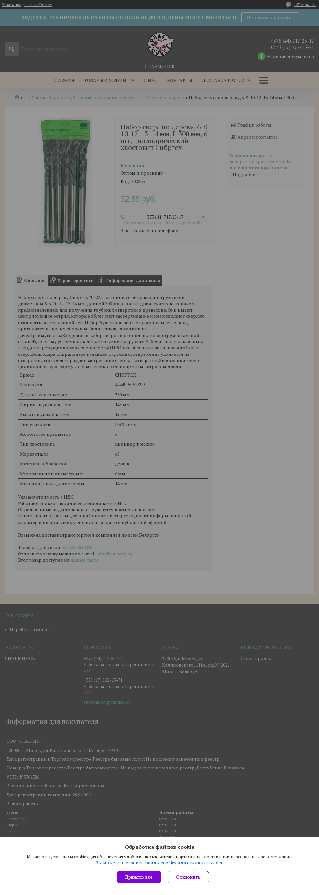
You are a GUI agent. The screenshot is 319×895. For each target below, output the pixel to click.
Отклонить (188, 877)
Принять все (139, 877)
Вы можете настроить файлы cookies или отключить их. (157, 863)
